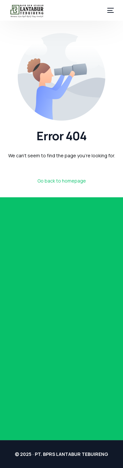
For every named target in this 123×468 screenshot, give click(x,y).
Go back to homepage (61, 181)
